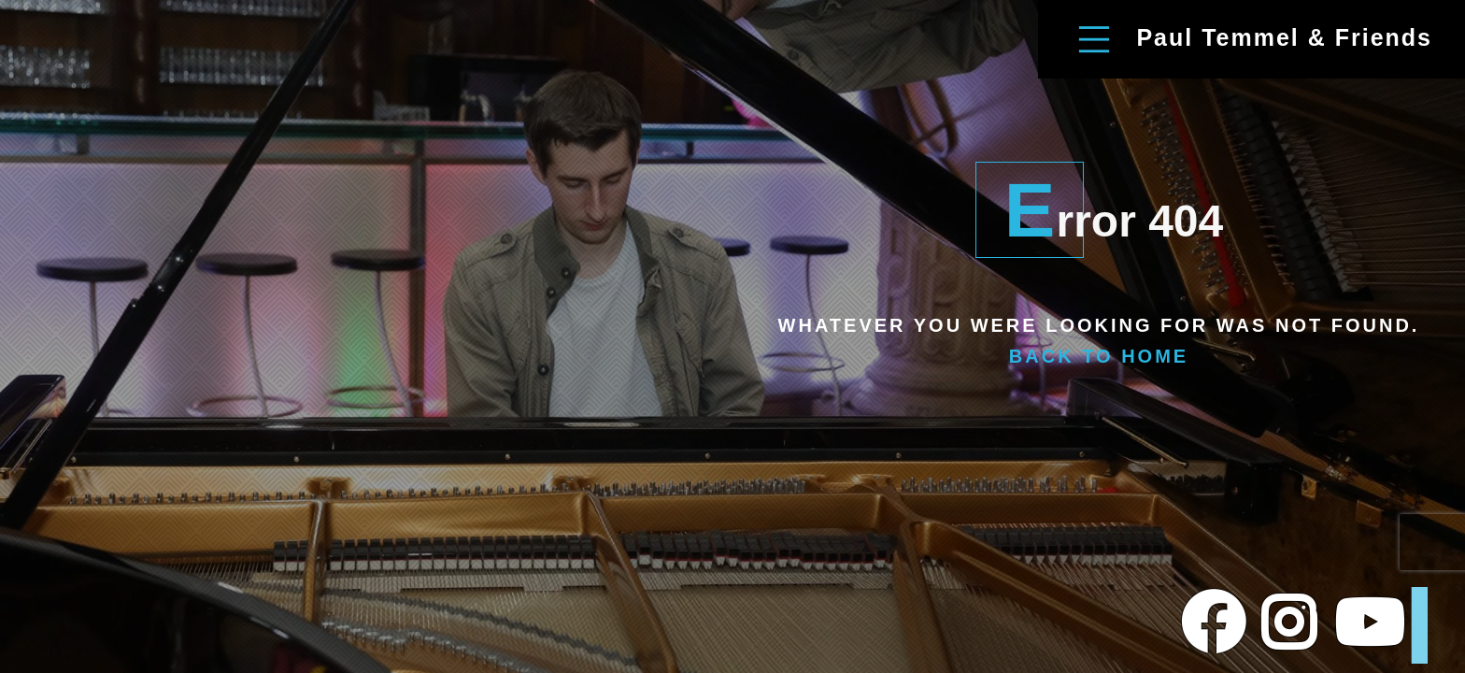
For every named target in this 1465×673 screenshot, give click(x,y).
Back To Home (1098, 356)
